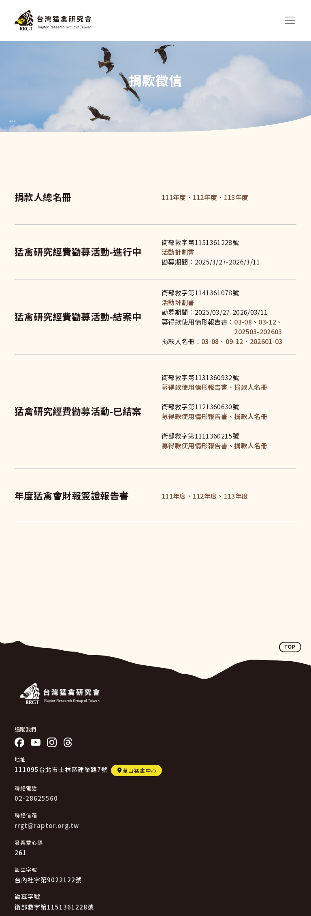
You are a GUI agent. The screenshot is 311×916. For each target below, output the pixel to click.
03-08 (243, 322)
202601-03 (266, 341)
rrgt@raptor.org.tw (47, 825)
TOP (290, 647)
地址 (20, 759)
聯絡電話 (26, 788)
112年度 (205, 197)
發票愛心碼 (29, 842)
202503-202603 (258, 331)
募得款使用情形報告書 (195, 387)
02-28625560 (36, 798)
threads (68, 742)
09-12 (234, 341)
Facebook (19, 742)
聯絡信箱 (26, 815)
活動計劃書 (178, 252)
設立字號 (26, 869)
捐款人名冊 (250, 387)
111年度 (174, 197)
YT (35, 742)
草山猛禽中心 (140, 770)
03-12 (267, 322)
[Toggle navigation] (289, 20)
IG (52, 742)
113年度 (236, 197)
